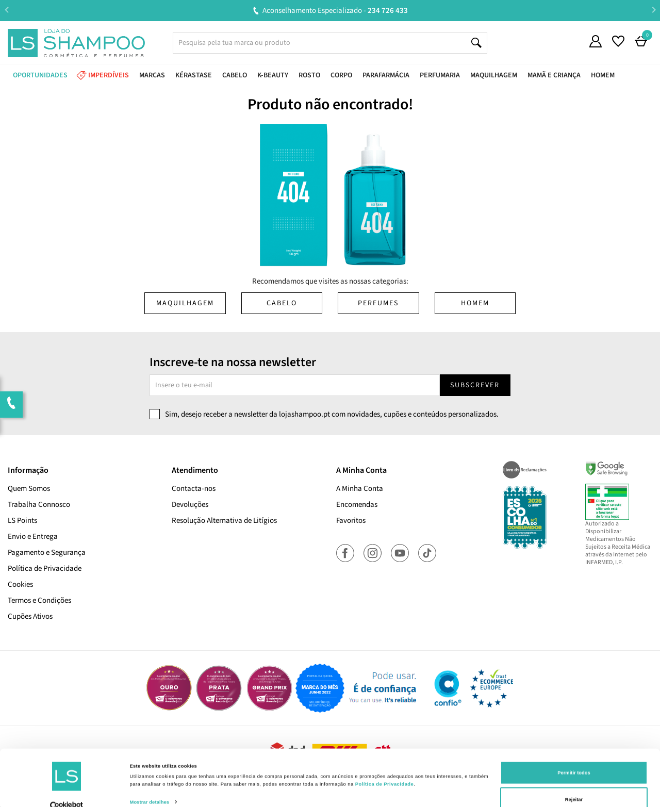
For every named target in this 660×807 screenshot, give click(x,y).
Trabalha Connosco (39, 504)
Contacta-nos (194, 488)
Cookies (20, 584)
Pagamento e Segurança (47, 552)
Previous (6, 10)
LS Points (22, 520)
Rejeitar (574, 782)
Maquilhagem (185, 303)
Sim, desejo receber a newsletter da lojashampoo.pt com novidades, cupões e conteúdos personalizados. (332, 414)
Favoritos (351, 520)
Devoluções (190, 504)
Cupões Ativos (30, 616)
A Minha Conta (359, 488)
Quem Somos (29, 488)
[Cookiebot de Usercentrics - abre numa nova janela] (67, 790)
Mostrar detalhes (150, 785)
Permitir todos (573, 756)
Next (653, 10)
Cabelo (282, 303)
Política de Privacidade (44, 568)
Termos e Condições (39, 600)
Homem (475, 303)
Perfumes (378, 303)
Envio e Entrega (33, 536)
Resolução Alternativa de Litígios (224, 520)
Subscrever (475, 385)
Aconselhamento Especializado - (335, 10)
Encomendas (356, 504)
